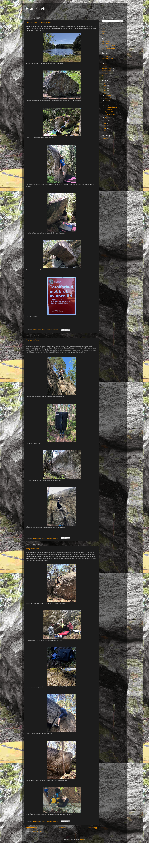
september (108, 98)
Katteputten (105, 73)
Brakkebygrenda (106, 56)
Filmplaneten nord (107, 68)
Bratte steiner (38, 8)
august (107, 100)
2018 (105, 93)
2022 (105, 83)
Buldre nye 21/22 (106, 43)
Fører (103, 28)
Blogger (82, 839)
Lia (102, 75)
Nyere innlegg (31, 828)
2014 (105, 130)
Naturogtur (105, 138)
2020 (105, 88)
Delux (103, 66)
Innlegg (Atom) (37, 831)
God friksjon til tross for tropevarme (38, 22)
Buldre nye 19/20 (106, 41)
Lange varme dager (32, 549)
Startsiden (62, 828)
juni (106, 103)
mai (106, 105)
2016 (105, 125)
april (106, 117)
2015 (105, 128)
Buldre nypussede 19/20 (108, 46)
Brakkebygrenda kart (107, 58)
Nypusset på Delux (32, 340)
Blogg (103, 33)
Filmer (103, 31)
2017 (105, 123)
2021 (105, 85)
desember (108, 95)
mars (106, 120)
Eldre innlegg (92, 828)
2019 (105, 91)
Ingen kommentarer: (52, 329)
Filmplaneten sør (106, 70)
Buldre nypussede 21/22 (108, 48)
